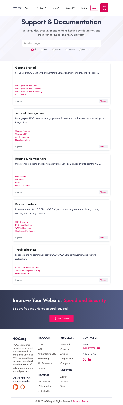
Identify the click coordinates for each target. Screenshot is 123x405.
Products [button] (40, 7)
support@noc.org (91, 347)
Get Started (61, 318)
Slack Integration (22, 140)
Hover (17, 182)
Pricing (84, 7)
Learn (55, 7)
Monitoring (43, 358)
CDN (40, 344)
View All (103, 101)
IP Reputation (45, 386)
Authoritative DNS (47, 353)
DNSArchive (44, 381)
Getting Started (25, 67)
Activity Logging (22, 137)
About (27, 7)
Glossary (64, 349)
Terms (63, 386)
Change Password (23, 131)
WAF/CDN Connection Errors (27, 267)
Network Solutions (23, 185)
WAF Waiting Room (23, 228)
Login (94, 8)
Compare (84, 49)
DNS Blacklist (44, 391)
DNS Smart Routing (23, 225)
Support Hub (66, 358)
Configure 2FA (21, 134)
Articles (56, 49)
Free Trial (104, 8)
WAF (40, 349)
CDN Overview (21, 222)
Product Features (26, 204)
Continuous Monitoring (25, 231)
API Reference (45, 363)
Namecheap (20, 176)
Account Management (30, 113)
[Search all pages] (61, 43)
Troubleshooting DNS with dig (27, 270)
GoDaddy (19, 179)
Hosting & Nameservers (30, 158)
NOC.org (19, 338)
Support (69, 7)
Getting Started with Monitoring (28, 91)
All (33, 49)
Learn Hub (65, 344)
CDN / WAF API (21, 94)
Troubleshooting (26, 249)
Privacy (63, 381)
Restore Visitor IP (22, 273)
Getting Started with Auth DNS (28, 88)
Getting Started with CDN (26, 85)
